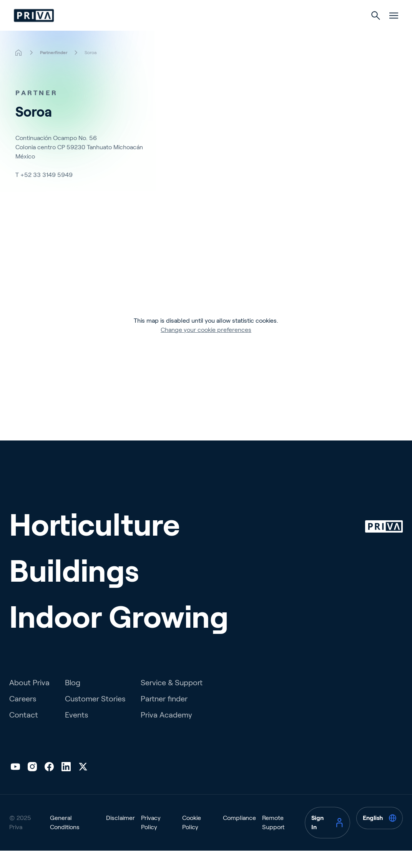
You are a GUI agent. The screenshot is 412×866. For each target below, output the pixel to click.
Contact (23, 730)
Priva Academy (166, 730)
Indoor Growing (270, 31)
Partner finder (164, 714)
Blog (72, 698)
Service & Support (172, 698)
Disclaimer (120, 833)
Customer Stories (95, 714)
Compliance (239, 833)
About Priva (29, 698)
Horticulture (145, 31)
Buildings (205, 31)
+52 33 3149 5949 (46, 190)
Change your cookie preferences (206, 345)
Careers (22, 714)
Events (76, 730)
